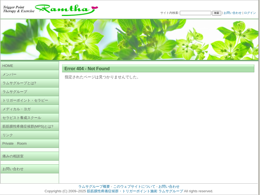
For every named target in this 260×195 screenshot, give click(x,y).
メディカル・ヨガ (16, 109)
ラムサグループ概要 (94, 186)
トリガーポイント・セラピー (25, 100)
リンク (7, 135)
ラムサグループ (14, 92)
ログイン (250, 12)
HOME (7, 66)
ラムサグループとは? (19, 83)
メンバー (9, 74)
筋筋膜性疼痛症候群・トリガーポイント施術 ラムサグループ (135, 191)
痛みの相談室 (13, 156)
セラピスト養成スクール (21, 118)
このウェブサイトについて (134, 186)
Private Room (14, 143)
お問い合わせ (233, 12)
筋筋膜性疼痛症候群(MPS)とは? (27, 126)
